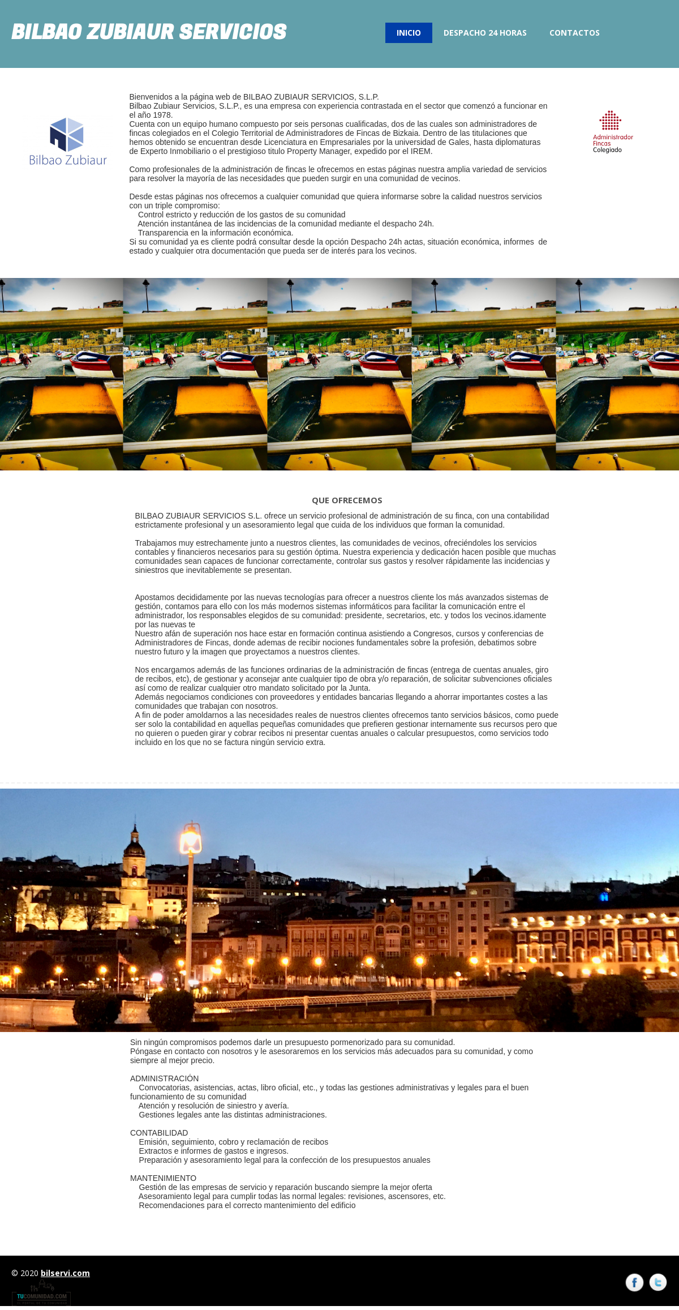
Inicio (409, 32)
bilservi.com (65, 1273)
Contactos (574, 32)
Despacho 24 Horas (485, 32)
